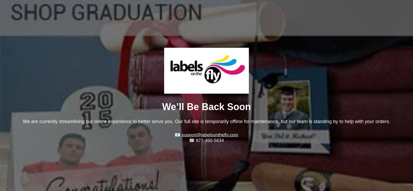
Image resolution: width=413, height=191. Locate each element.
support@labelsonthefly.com (210, 134)
